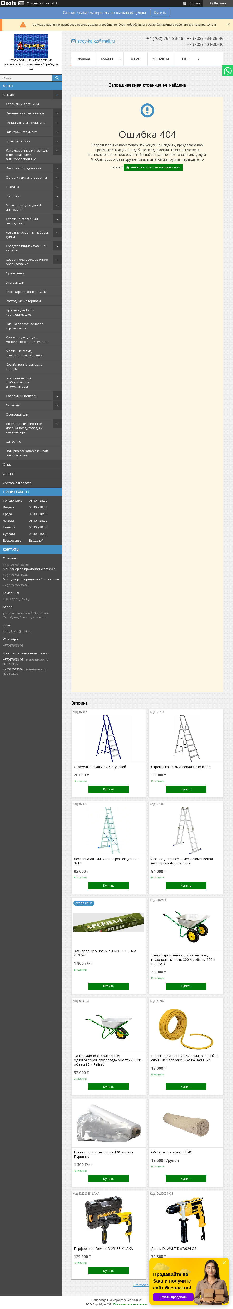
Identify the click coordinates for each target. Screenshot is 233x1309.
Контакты (160, 59)
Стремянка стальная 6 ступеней (100, 767)
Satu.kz (136, 1300)
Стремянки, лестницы (22, 104)
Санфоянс (13, 441)
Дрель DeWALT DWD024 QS (173, 1248)
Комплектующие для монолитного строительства (27, 339)
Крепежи (12, 196)
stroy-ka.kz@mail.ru (17, 631)
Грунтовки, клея (18, 141)
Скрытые (13, 405)
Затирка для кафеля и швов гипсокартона (27, 453)
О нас (7, 464)
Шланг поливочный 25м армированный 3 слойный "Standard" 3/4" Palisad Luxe (184, 1058)
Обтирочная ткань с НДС (171, 1152)
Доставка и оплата (17, 483)
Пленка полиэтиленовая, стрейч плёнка (25, 326)
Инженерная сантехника (25, 113)
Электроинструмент (21, 132)
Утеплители (15, 282)
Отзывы (9, 473)
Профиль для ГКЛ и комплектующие (20, 312)
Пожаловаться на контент (130, 1304)
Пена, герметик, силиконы (26, 122)
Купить (160, 13)
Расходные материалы (23, 301)
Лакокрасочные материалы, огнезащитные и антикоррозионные (27, 154)
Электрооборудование (23, 168)
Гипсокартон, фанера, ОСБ (26, 291)
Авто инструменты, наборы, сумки (27, 234)
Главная (83, 59)
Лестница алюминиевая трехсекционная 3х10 (106, 861)
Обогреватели (17, 414)
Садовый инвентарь (21, 396)
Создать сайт (35, 3)
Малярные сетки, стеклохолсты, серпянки (24, 353)
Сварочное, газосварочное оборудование (27, 261)
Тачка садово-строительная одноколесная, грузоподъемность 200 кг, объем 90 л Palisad (107, 1060)
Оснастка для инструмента (26, 177)
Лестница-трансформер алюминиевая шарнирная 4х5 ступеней (182, 861)
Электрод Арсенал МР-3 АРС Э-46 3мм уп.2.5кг (105, 953)
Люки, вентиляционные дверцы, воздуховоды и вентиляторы (24, 428)
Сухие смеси (15, 273)
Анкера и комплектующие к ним (155, 167)
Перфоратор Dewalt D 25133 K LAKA (103, 1248)
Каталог (9, 95)
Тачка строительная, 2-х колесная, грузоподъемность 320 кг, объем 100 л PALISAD (183, 959)
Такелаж (12, 187)
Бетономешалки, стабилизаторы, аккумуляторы (19, 382)
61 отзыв (194, 3)
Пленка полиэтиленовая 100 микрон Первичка (103, 1154)
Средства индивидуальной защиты (26, 248)
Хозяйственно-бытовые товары (24, 366)
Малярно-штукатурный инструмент (23, 207)
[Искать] (57, 78)
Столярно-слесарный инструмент (22, 221)
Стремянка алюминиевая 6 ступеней (180, 767)
